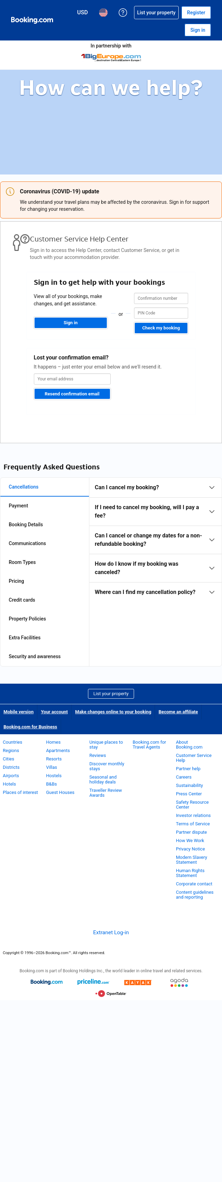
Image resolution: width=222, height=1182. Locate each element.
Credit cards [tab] (22, 600)
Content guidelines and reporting (195, 895)
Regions (11, 750)
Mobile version (18, 711)
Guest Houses (60, 792)
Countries (12, 742)
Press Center (189, 793)
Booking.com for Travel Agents (149, 744)
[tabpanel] (155, 540)
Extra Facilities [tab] (24, 637)
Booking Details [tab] (26, 524)
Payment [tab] (18, 505)
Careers (184, 777)
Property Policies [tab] (27, 619)
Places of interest (20, 792)
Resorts (54, 758)
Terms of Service (193, 823)
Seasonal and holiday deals (103, 779)
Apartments (58, 750)
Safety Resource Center (192, 805)
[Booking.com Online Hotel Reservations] (32, 20)
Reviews (97, 755)
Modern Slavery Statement (191, 860)
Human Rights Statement (190, 873)
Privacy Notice (190, 849)
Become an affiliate (178, 711)
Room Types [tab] (22, 562)
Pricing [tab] (16, 581)
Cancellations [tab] (23, 487)
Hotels (9, 784)
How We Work (190, 840)
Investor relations (193, 815)
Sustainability (189, 785)
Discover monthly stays (106, 766)
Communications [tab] (27, 543)
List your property (111, 693)
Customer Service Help (194, 758)
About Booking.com (189, 744)
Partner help (188, 768)
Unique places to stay (106, 744)
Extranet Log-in (111, 932)
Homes (53, 742)
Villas (51, 767)
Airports (11, 775)
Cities (8, 758)
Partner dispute (191, 832)
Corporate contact (194, 883)
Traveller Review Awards (105, 793)
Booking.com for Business (30, 726)
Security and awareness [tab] (35, 656)
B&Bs (51, 784)
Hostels (53, 775)
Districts (11, 767)
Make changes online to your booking (113, 711)
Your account (54, 711)
